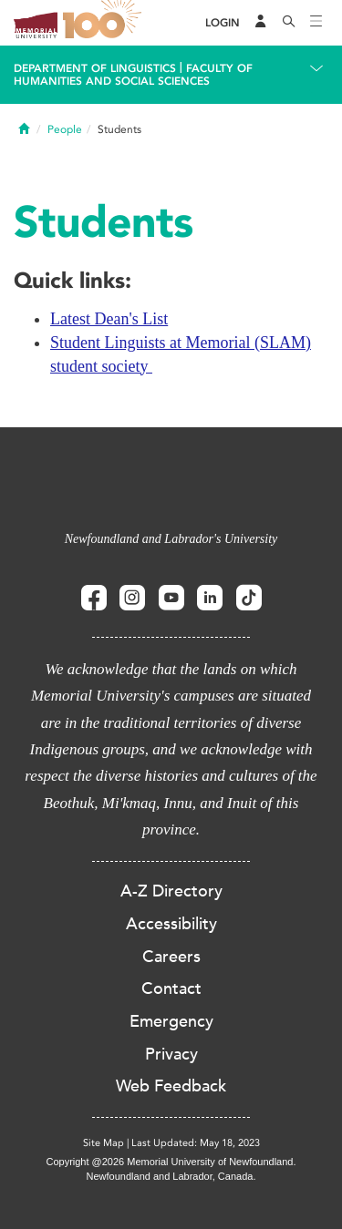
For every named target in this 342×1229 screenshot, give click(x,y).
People (64, 129)
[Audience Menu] (261, 23)
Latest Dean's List (109, 319)
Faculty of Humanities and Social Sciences (133, 74)
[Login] (222, 23)
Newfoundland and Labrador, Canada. (171, 1176)
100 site (105, 23)
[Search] (289, 23)
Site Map (103, 1143)
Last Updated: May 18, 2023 (195, 1143)
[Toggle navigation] (316, 23)
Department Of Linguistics (95, 68)
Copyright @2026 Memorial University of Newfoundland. (170, 1161)
